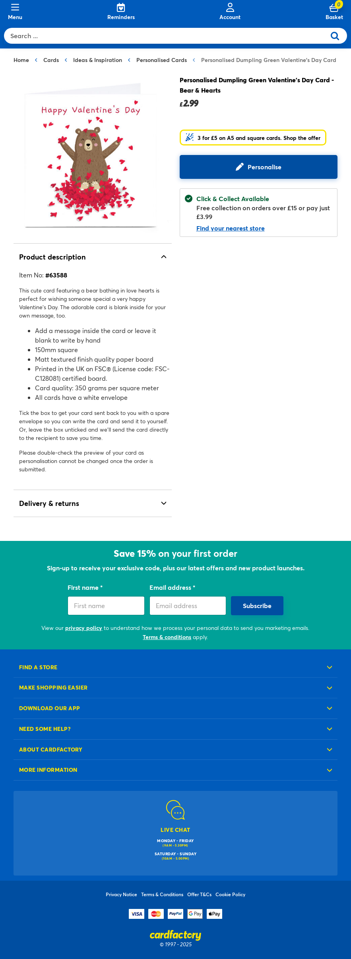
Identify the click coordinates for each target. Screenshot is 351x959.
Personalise (264, 167)
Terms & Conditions (162, 894)
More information (48, 769)
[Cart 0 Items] (334, 12)
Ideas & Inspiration (97, 60)
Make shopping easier (53, 687)
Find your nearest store (230, 228)
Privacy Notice (121, 894)
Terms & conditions (167, 637)
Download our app (49, 708)
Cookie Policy (230, 894)
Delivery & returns (49, 503)
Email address (171, 587)
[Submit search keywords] (338, 36)
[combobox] (167, 36)
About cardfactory (50, 749)
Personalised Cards (161, 60)
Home (21, 60)
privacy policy (83, 628)
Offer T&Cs (199, 894)
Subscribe (257, 605)
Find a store (38, 667)
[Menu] (15, 12)
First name (84, 587)
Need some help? (45, 728)
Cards (51, 60)
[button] (253, 137)
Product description (52, 257)
